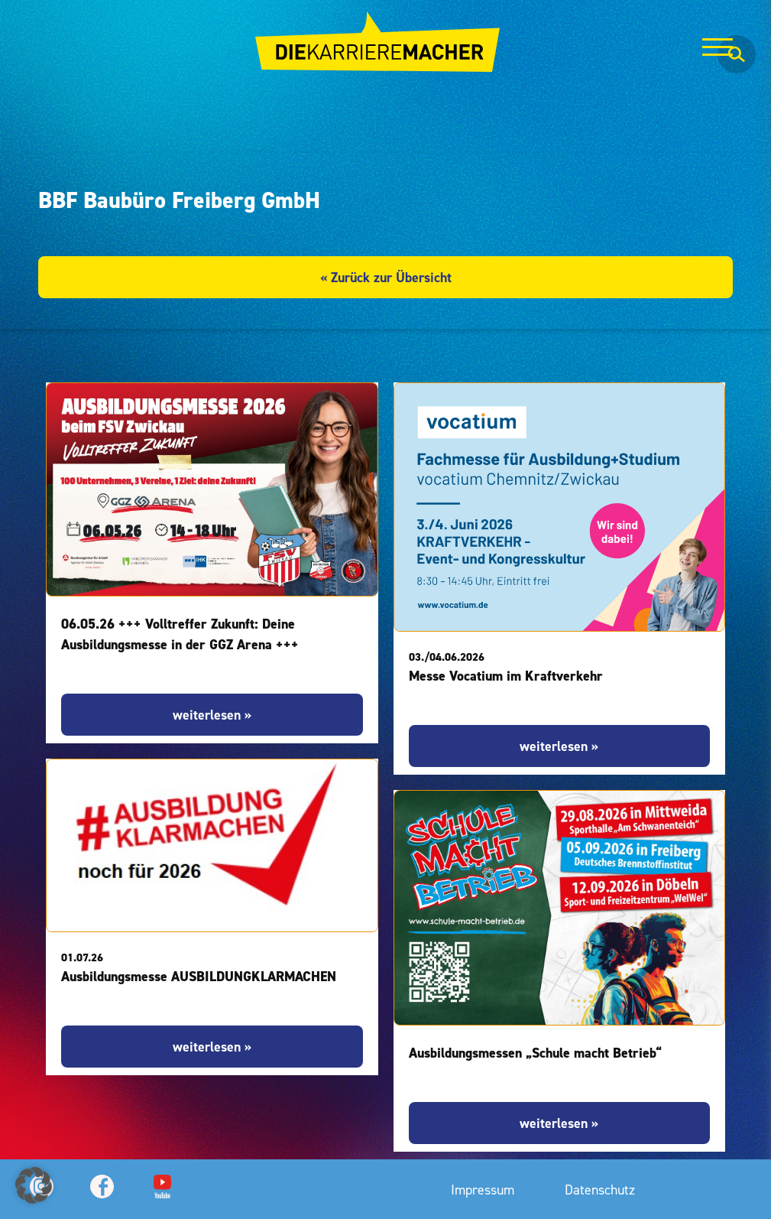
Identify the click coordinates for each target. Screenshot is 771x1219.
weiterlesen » (212, 714)
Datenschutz (600, 1190)
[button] (33, 1185)
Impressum (482, 1190)
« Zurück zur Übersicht (386, 277)
